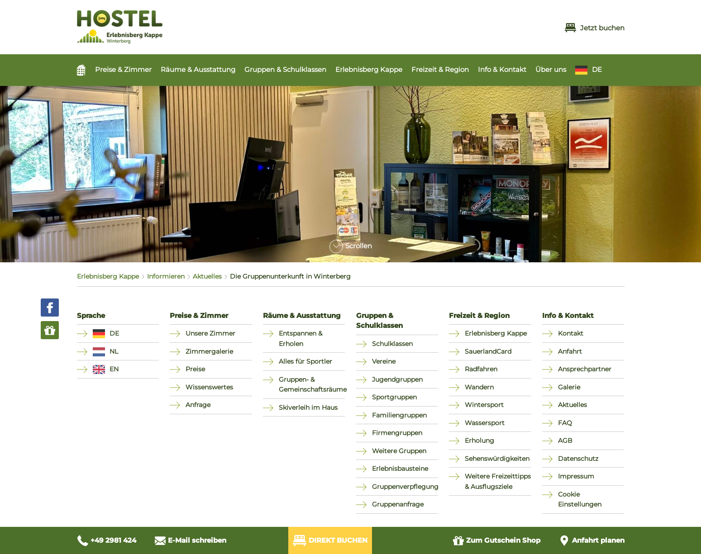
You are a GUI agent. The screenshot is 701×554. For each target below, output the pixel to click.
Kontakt (570, 333)
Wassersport (485, 423)
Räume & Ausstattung (198, 69)
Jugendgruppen (397, 379)
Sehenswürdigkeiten (497, 459)
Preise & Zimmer (123, 69)
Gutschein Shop (496, 540)
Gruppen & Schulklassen (285, 69)
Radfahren (481, 369)
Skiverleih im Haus (308, 407)
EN (114, 369)
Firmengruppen (397, 433)
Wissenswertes (209, 387)
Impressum (576, 476)
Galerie (569, 387)
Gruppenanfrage (398, 504)
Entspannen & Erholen (300, 338)
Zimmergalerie (209, 351)
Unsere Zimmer (210, 333)
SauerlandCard (488, 351)
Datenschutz (578, 459)
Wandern (479, 387)
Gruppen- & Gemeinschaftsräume (312, 384)
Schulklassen (392, 344)
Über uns (550, 69)
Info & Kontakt (502, 69)
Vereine (384, 361)
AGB (565, 440)
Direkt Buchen (330, 540)
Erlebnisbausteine (400, 468)
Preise (195, 369)
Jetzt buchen (595, 28)
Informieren (166, 276)
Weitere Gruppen (399, 451)
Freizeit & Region (440, 69)
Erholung (479, 440)
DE (597, 69)
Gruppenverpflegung (405, 487)
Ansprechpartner (584, 369)
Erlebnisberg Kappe (368, 69)
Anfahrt (570, 351)
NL (114, 351)
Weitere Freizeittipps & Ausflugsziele (498, 481)
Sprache (91, 315)
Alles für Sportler (305, 361)
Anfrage (198, 405)
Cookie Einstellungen (579, 499)
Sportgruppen (394, 397)
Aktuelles (207, 276)
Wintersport (484, 405)
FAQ (565, 423)
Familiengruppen (399, 415)
